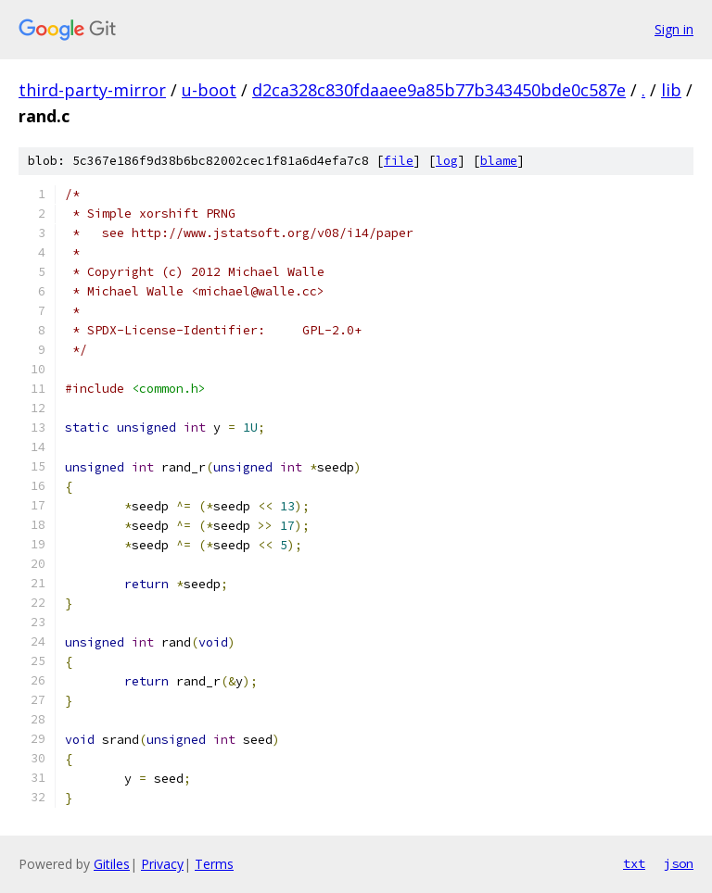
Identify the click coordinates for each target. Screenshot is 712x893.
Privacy (162, 864)
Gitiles (112, 864)
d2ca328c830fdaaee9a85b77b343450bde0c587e (439, 90)
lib (671, 90)
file (398, 161)
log (447, 161)
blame (498, 161)
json (678, 863)
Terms (214, 864)
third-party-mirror (92, 90)
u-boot (209, 90)
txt (634, 863)
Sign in (674, 29)
